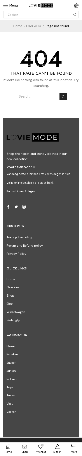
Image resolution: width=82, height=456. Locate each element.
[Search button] (75, 14)
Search (63, 96)
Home (17, 26)
